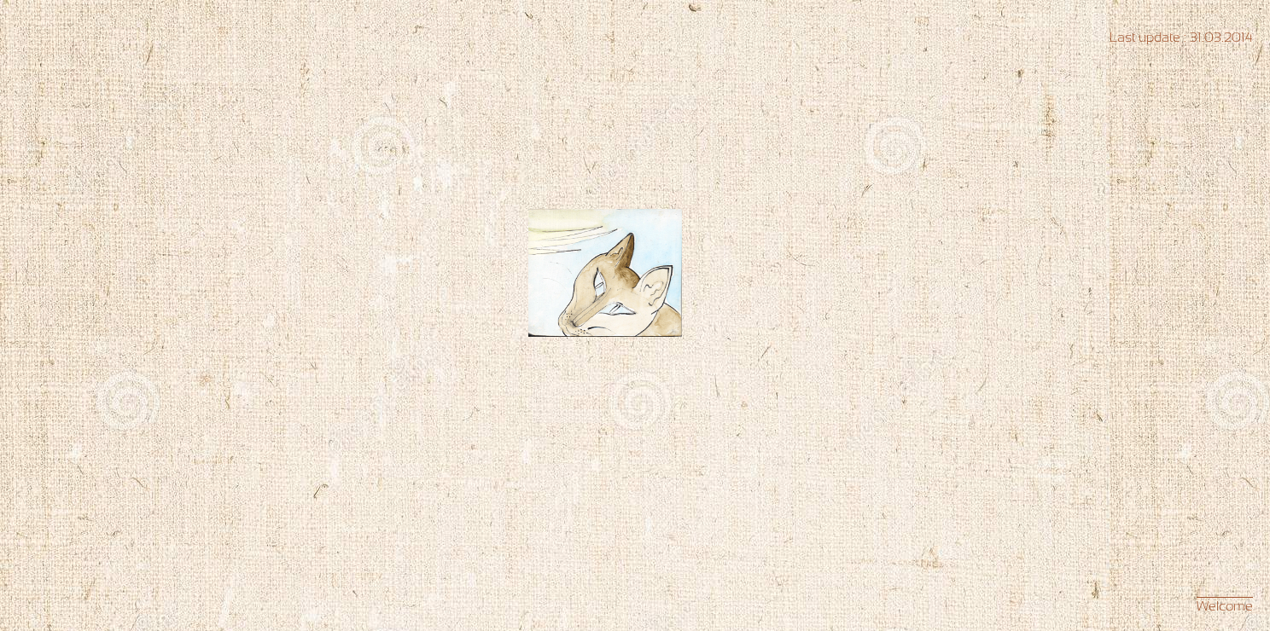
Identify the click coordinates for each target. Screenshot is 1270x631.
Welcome (1225, 606)
